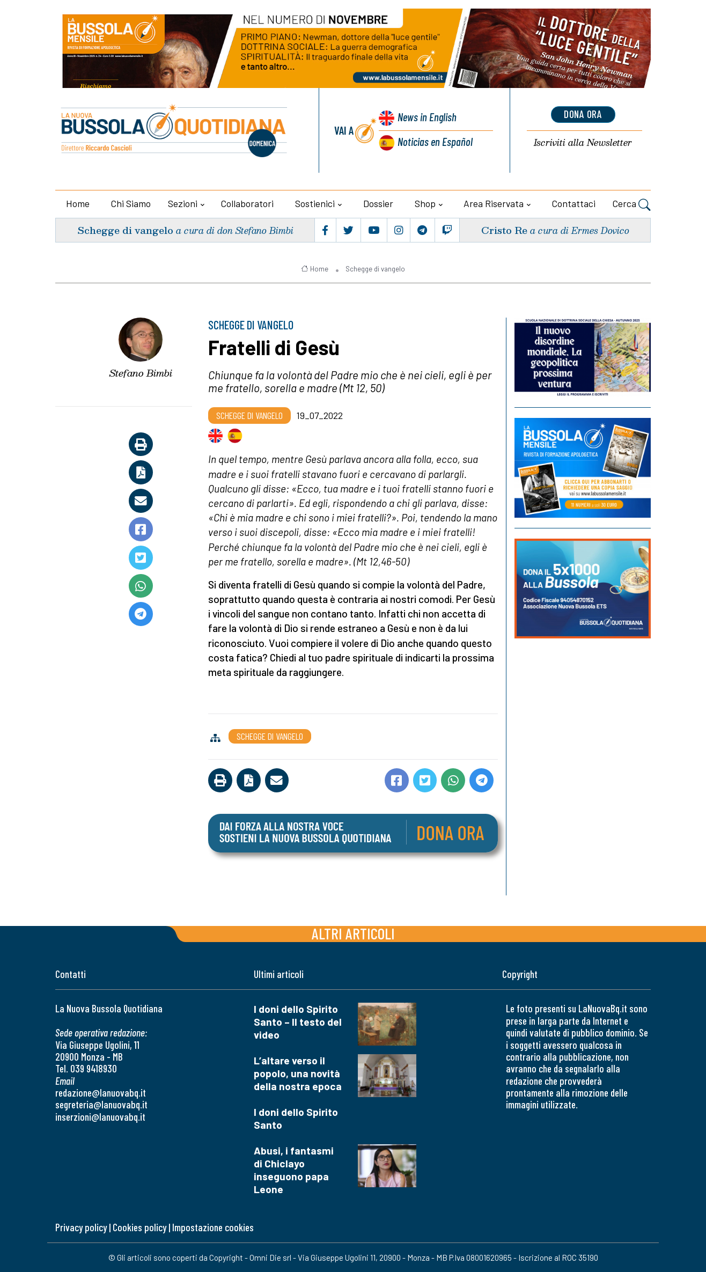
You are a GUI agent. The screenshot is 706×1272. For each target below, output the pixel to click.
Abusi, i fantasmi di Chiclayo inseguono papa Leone (294, 1169)
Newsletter (583, 143)
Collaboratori (247, 203)
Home (78, 203)
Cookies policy (139, 1227)
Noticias (435, 141)
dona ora (583, 114)
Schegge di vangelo (125, 230)
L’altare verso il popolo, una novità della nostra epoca (298, 1073)
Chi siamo (131, 203)
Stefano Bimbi (140, 373)
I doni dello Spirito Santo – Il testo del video (298, 1022)
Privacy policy (81, 1227)
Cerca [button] (632, 204)
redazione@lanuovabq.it (100, 1092)
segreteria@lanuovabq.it (101, 1104)
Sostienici (315, 203)
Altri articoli (353, 933)
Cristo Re (504, 230)
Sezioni (182, 203)
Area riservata (494, 203)
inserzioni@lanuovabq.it (100, 1117)
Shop (425, 203)
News (427, 116)
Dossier (378, 203)
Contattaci (573, 203)
